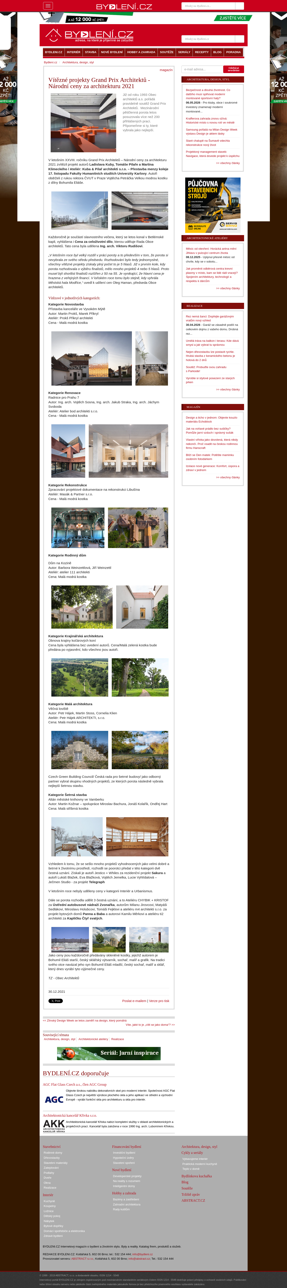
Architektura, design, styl (59, 1039)
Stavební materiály (56, 1162)
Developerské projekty (127, 1176)
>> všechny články (228, 163)
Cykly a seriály (192, 1153)
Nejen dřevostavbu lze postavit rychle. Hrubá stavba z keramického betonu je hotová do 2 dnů (210, 356)
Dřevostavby (52, 1157)
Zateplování (51, 1167)
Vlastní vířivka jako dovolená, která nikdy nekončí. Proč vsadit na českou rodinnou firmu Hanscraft (212, 444)
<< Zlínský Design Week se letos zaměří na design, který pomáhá (85, 1020)
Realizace (117, 1039)
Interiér (48, 1195)
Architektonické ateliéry (93, 1039)
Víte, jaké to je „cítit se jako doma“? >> (150, 1024)
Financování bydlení (126, 1147)
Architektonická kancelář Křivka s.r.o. (70, 1115)
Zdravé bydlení (53, 1236)
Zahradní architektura (127, 1204)
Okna (47, 1182)
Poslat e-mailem (134, 1001)
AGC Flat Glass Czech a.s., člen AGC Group (75, 1084)
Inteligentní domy (124, 1186)
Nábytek (49, 1221)
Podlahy (49, 1172)
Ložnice (49, 1211)
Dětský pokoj (52, 1216)
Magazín (193, 407)
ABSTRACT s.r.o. (82, 1258)
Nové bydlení (121, 1170)
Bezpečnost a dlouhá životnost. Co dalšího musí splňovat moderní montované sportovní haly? (208, 94)
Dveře (48, 1177)
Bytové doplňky (53, 1226)
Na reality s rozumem (126, 1181)
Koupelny (50, 1206)
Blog (184, 1182)
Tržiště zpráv (190, 1194)
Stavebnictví (52, 1147)
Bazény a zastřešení (126, 1199)
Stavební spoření (124, 1162)
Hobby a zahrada (124, 1193)
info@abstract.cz (139, 1258)
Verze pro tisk (159, 1001)
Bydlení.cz (50, 62)
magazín (166, 70)
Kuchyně (49, 1201)
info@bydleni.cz (142, 1254)
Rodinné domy (53, 1152)
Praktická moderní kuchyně (199, 1164)
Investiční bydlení (124, 1152)
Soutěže (187, 1188)
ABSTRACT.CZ (193, 1200)
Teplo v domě (190, 1168)
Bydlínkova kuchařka (196, 1176)
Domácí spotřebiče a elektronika (64, 1231)
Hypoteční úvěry (123, 1157)
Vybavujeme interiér (195, 1159)
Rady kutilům (121, 1209)
